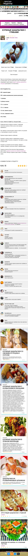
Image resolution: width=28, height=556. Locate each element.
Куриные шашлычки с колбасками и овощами (13, 387)
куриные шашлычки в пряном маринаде (16, 151)
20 (7, 39)
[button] (26, 2)
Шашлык (5, 349)
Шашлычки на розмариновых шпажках (14, 479)
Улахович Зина (14, 37)
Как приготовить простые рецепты (6, 3)
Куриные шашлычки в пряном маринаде (12, 440)
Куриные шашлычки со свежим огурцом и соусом (13, 353)
